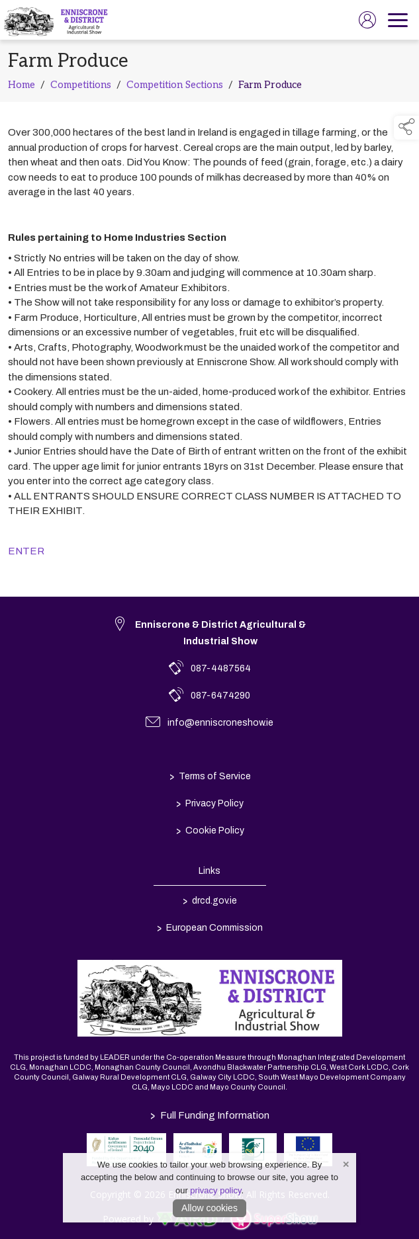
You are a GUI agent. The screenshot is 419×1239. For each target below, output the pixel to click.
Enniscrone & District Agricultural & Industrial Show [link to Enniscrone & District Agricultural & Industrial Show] (220, 633)
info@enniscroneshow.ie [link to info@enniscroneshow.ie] (220, 723)
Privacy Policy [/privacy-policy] (210, 803)
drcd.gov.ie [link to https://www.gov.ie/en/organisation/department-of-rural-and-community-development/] (210, 900)
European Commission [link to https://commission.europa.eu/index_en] (210, 927)
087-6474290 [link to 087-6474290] (220, 696)
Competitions (80, 87)
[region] (209, 161)
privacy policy (215, 1190)
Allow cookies (209, 1208)
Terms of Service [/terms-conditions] (209, 776)
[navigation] (398, 20)
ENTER (26, 553)
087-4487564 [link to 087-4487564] (221, 668)
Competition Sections (174, 87)
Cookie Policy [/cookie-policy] (209, 830)
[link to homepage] (57, 20)
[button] (406, 128)
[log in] (367, 19)
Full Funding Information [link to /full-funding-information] (209, 1115)
